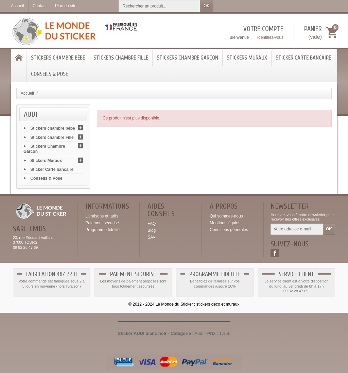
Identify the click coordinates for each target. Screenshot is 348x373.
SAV (151, 237)
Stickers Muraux (247, 57)
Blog (151, 230)
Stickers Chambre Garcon (187, 57)
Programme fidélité (102, 229)
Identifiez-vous (270, 37)
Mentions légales (225, 223)
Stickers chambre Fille (120, 57)
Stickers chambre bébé (58, 57)
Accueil (27, 93)
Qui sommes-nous (226, 216)
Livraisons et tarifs (101, 216)
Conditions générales (229, 229)
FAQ (151, 223)
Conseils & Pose (49, 74)
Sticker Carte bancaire (303, 57)
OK (206, 5)
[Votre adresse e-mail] (297, 229)
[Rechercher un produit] (159, 6)
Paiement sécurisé (102, 223)
